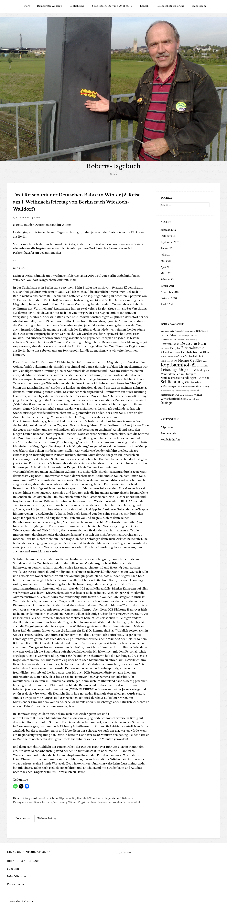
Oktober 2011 (168, 235)
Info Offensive (16, 876)
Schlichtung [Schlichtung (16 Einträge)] (172, 381)
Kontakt (145, 6)
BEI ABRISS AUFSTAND (23, 861)
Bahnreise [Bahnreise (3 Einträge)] (202, 331)
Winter (72, 802)
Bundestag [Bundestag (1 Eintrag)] (183, 335)
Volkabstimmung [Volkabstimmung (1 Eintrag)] (167, 391)
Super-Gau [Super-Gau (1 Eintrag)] (175, 386)
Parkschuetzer (16, 884)
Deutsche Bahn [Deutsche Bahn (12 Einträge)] (193, 343)
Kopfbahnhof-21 (82, 797)
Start (27, 6)
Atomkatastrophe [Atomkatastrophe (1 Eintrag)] (167, 331)
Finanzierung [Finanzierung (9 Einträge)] (192, 348)
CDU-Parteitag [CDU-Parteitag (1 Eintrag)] (190, 340)
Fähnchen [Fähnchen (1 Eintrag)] (176, 352)
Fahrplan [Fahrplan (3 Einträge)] (175, 348)
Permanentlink (132, 802)
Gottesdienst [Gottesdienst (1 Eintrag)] (172, 357)
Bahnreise (128, 797)
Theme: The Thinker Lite (20, 901)
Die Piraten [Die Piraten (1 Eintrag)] (165, 348)
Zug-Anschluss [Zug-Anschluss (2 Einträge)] (191, 399)
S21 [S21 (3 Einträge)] (207, 377)
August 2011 (168, 248)
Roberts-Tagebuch (113, 166)
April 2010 (167, 304)
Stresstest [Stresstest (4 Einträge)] (196, 382)
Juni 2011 (166, 260)
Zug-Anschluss (87, 802)
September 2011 (170, 242)
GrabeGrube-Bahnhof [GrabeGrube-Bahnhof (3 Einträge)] (190, 356)
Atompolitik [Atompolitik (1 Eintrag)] (179, 331)
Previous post (23, 818)
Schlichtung (77, 6)
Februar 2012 (168, 229)
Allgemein (64, 797)
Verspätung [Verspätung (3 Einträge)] (202, 386)
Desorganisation (23, 802)
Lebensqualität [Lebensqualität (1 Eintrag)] (202, 366)
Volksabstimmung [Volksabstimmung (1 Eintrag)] (182, 391)
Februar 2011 (168, 279)
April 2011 (166, 266)
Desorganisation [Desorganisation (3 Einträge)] (170, 343)
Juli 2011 (165, 254)
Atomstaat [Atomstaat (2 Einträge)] (190, 331)
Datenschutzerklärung (171, 6)
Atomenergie (168, 433)
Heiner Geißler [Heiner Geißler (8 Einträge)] (190, 360)
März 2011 (167, 273)
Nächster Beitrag (46, 818)
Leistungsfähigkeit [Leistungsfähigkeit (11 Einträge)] (177, 369)
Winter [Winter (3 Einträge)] (198, 394)
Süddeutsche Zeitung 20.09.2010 (112, 6)
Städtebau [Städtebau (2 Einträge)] (166, 386)
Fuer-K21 (13, 868)
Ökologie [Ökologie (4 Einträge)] (166, 402)
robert (37, 217)
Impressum (199, 6)
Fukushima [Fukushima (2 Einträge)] (166, 352)
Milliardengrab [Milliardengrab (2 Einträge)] (201, 370)
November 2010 (170, 291)
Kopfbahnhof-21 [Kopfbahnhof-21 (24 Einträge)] (178, 364)
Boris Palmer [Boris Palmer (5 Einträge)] (170, 335)
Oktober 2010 (169, 298)
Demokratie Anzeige (49, 6)
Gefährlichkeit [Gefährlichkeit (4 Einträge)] (190, 352)
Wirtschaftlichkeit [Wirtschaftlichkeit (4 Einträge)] (172, 398)
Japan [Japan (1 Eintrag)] (205, 361)
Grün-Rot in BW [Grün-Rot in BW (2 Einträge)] (169, 361)
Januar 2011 (167, 285)
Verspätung (60, 802)
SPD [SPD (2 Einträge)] (187, 382)
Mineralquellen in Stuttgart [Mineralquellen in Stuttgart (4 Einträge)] (178, 374)
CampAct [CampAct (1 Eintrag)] (180, 340)
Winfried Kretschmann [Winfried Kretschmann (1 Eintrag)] (184, 395)
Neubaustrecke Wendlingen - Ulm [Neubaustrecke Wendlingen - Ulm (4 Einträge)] (182, 377)
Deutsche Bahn (43, 802)
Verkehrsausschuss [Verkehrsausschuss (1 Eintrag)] (188, 386)
